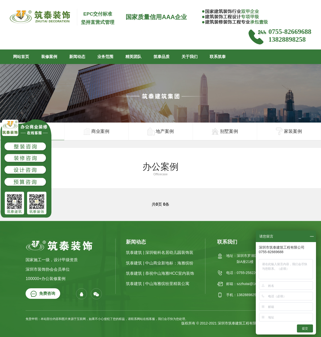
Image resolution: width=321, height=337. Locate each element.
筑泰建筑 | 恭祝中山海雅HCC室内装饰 (160, 273)
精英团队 (133, 56)
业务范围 (105, 56)
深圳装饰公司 (53, 323)
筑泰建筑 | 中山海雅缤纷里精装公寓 (157, 284)
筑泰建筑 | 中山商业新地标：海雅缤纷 (159, 263)
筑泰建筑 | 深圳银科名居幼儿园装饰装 (159, 252)
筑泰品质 (161, 56)
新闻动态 (77, 56)
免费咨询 (43, 294)
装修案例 (49, 56)
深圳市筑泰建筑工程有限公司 (240, 323)
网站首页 (21, 56)
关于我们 (190, 56)
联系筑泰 (218, 56)
